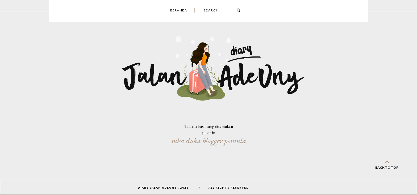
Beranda (178, 10)
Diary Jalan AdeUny (157, 187)
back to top (387, 163)
